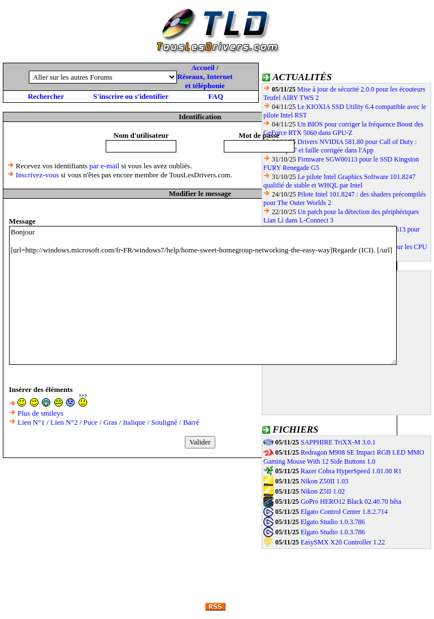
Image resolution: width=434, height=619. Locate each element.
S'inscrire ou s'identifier (130, 96)
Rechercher (46, 96)
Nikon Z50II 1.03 (324, 481)
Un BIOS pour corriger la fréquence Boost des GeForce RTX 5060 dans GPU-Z (343, 128)
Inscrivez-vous (37, 175)
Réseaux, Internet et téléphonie (204, 81)
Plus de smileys (40, 413)
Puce (91, 422)
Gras (110, 422)
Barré (191, 422)
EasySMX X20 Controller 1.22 (343, 542)
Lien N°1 (31, 422)
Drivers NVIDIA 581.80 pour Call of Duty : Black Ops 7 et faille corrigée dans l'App (340, 146)
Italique (134, 422)
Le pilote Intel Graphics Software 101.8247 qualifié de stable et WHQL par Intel (339, 181)
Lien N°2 (63, 422)
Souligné (164, 422)
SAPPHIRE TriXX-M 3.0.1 (338, 442)
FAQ (216, 96)
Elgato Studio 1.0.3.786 (333, 522)
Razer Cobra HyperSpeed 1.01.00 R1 (351, 471)
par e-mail (104, 166)
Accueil (202, 67)
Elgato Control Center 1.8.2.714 (344, 512)
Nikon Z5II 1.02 (323, 491)
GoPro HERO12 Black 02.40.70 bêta (351, 501)
